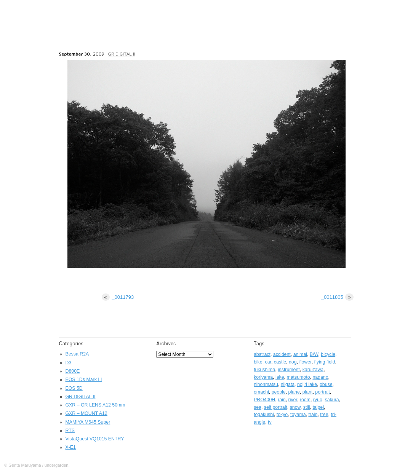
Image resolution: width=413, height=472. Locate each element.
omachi (261, 392)
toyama (298, 414)
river (292, 399)
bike (258, 362)
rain (282, 399)
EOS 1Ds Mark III (84, 379)
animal (300, 354)
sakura (332, 399)
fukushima (264, 369)
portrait (322, 392)
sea (257, 407)
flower (305, 362)
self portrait (275, 407)
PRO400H (264, 399)
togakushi (264, 414)
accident (282, 354)
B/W (314, 354)
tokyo (282, 414)
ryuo (317, 399)
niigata (288, 384)
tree (324, 414)
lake (279, 377)
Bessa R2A (77, 354)
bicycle (328, 354)
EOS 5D (74, 388)
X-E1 (71, 447)
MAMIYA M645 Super (88, 422)
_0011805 (337, 297)
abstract (262, 354)
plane (294, 392)
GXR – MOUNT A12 (86, 413)
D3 (69, 362)
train (312, 414)
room (305, 399)
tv (270, 422)
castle (280, 362)
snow (295, 407)
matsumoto (298, 377)
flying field (324, 362)
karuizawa (313, 369)
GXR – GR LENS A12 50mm (95, 405)
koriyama (263, 377)
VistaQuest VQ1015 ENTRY (95, 439)
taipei (318, 407)
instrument (289, 369)
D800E (73, 371)
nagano (320, 377)
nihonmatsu (266, 384)
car (268, 362)
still (306, 407)
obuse (326, 384)
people (279, 392)
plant (308, 392)
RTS (70, 430)
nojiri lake (307, 384)
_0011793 (118, 297)
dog (293, 362)
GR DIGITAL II (121, 54)
